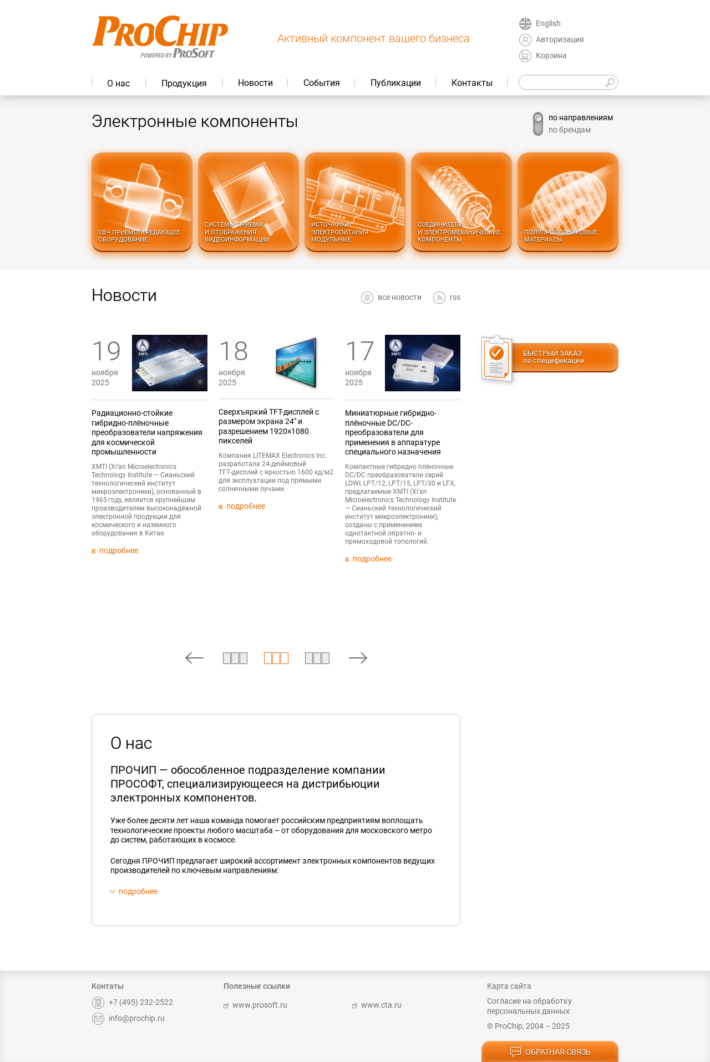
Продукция (184, 83)
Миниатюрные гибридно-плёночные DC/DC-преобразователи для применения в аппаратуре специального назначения (426, 432)
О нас (118, 83)
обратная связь (550, 1052)
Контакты (472, 83)
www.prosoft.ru (255, 1004)
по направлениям (581, 117)
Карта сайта (509, 986)
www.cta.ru (377, 1004)
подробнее (138, 891)
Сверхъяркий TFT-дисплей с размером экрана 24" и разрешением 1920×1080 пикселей (301, 426)
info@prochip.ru (128, 1018)
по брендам (570, 129)
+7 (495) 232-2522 (132, 1002)
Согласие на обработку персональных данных (529, 1006)
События (321, 83)
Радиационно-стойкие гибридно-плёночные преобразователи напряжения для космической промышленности (180, 432)
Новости (255, 83)
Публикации (396, 83)
